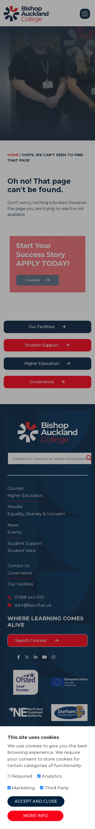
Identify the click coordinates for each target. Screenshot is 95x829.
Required (19, 776)
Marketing (21, 787)
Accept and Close (36, 801)
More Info (35, 815)
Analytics (49, 776)
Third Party (54, 787)
